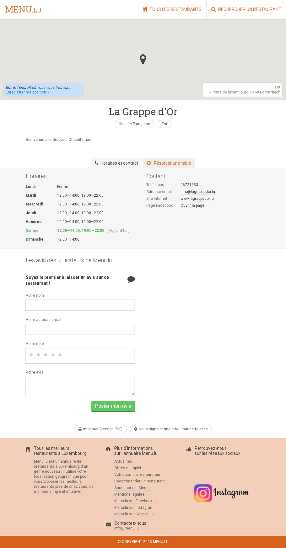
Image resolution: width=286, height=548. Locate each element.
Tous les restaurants (172, 9)
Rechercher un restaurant (246, 9)
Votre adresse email (43, 319)
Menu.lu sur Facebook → (135, 501)
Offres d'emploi (127, 468)
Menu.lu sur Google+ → (134, 514)
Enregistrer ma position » (27, 92)
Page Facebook (159, 205)
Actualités (123, 461)
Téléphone (155, 185)
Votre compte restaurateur (137, 474)
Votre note (35, 344)
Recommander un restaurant (139, 481)
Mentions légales (129, 494)
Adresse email (159, 191)
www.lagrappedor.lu (197, 198)
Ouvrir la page (192, 205)
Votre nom (35, 295)
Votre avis (34, 372)
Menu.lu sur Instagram (134, 507)
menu (23, 9)
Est (164, 124)
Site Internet (156, 198)
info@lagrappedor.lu (198, 191)
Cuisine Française (134, 124)
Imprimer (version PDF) (100, 429)
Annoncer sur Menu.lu (133, 488)
